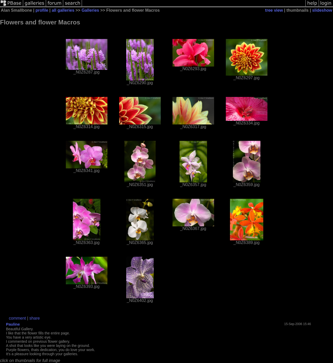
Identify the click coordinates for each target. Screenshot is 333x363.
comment (17, 318)
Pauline (13, 324)
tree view (274, 10)
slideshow (322, 10)
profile (41, 10)
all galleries (63, 10)
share (34, 318)
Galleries (90, 10)
